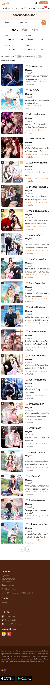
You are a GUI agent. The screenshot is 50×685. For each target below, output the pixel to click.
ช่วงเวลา (28, 45)
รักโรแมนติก (29, 73)
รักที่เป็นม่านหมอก (34, 404)
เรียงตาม (7, 45)
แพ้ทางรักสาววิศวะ (35, 452)
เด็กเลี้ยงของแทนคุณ (35, 500)
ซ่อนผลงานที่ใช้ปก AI (7, 56)
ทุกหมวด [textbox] (10, 39)
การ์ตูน (32, 8)
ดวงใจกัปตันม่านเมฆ (35, 307)
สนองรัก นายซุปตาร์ (35, 380)
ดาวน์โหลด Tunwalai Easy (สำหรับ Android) (17, 593)
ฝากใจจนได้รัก (33, 428)
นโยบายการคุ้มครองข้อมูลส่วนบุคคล (9, 580)
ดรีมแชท (42, 8)
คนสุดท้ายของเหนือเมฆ (36, 259)
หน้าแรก (5, 8)
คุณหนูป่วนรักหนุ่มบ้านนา (36, 211)
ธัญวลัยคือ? (6, 575)
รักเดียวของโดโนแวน (35, 356)
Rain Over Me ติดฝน (36, 139)
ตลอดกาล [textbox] (31, 49)
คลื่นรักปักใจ (32, 90)
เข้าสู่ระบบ (44, 3)
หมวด (6, 35)
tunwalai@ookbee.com (13, 623)
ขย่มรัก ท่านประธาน (35, 331)
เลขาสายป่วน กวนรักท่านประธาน (37, 187)
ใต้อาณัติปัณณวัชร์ (35, 114)
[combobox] (15, 39)
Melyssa (28, 70)
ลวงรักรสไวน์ (32, 476)
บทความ (4, 602)
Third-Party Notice (9, 589)
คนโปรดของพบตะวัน (36, 524)
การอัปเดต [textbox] (11, 49)
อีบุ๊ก (24, 8)
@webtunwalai (10, 620)
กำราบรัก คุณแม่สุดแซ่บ (36, 283)
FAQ (3, 606)
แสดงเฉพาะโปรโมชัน (29, 56)
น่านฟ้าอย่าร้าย (33, 66)
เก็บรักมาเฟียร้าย (34, 235)
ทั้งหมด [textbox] (30, 39)
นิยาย (15, 8)
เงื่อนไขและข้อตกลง (8, 585)
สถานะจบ (28, 35)
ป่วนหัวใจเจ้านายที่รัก (36, 163)
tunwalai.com (10, 616)
